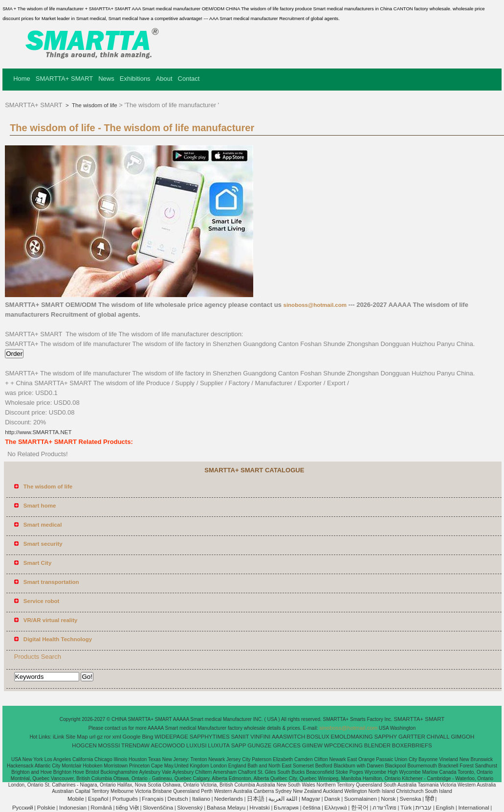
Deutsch (178, 799)
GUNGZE (259, 745)
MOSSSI (109, 745)
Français (152, 799)
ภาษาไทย (384, 808)
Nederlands (228, 799)
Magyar (311, 799)
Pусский (22, 808)
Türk (406, 808)
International (473, 808)
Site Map (77, 737)
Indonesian (73, 808)
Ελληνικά (336, 808)
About (164, 78)
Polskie (46, 808)
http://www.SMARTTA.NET (38, 432)
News (106, 78)
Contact (189, 78)
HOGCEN (84, 745)
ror (107, 737)
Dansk (332, 799)
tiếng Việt (127, 808)
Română (100, 808)
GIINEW (312, 745)
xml (116, 737)
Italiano (201, 799)
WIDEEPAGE (171, 737)
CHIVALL (438, 737)
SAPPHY (385, 737)
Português (125, 799)
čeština (311, 808)
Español (98, 799)
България (286, 808)
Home (21, 78)
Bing (147, 737)
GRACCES (287, 745)
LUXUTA (219, 745)
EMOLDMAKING (352, 737)
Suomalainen (360, 799)
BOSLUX (318, 737)
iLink (59, 737)
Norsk (388, 799)
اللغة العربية (282, 799)
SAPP (238, 745)
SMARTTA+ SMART (64, 78)
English (445, 808)
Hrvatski (259, 808)
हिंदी (429, 799)
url (92, 737)
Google (132, 737)
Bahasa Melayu (226, 808)
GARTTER (411, 737)
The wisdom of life (93, 105)
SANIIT (240, 737)
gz (100, 737)
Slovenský (189, 808)
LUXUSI (196, 745)
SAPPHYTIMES (210, 737)
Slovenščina (158, 808)
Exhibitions (135, 78)
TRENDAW (135, 745)
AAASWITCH (288, 737)
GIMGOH (462, 737)
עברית (424, 808)
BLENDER (377, 745)
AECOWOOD (168, 745)
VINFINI (260, 737)
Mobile (75, 799)
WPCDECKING (343, 745)
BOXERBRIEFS (412, 745)
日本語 (255, 799)
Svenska (410, 799)
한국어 (360, 808)
